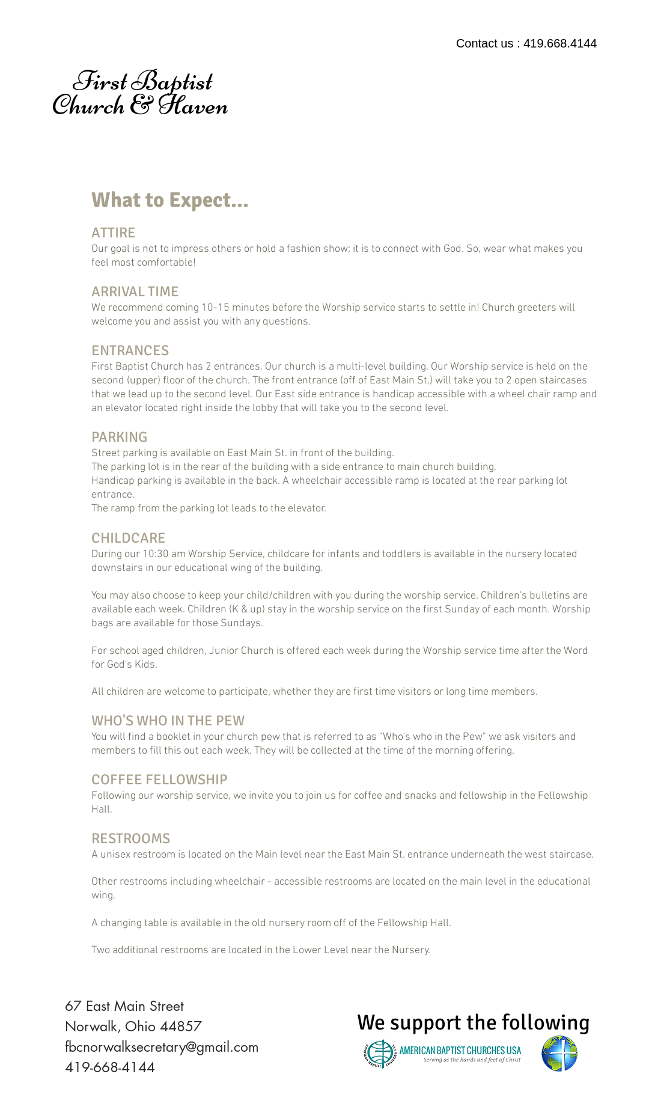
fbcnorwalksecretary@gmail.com (162, 1047)
